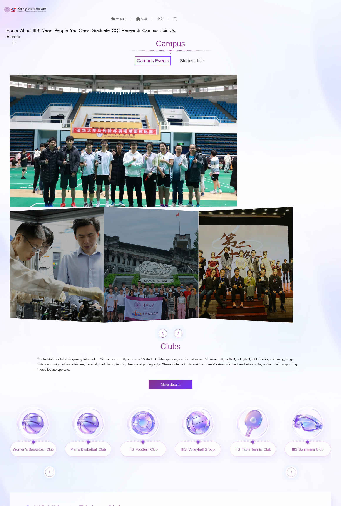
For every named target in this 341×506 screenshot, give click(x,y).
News (159, 17)
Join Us (293, 17)
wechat (270, 5)
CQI (294, 5)
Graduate (219, 17)
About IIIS (140, 17)
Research (252, 17)
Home (121, 17)
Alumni (311, 17)
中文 (313, 5)
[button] (163, 220)
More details (170, 276)
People (175, 17)
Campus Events (151, 61)
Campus (274, 17)
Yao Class (196, 17)
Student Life (194, 61)
